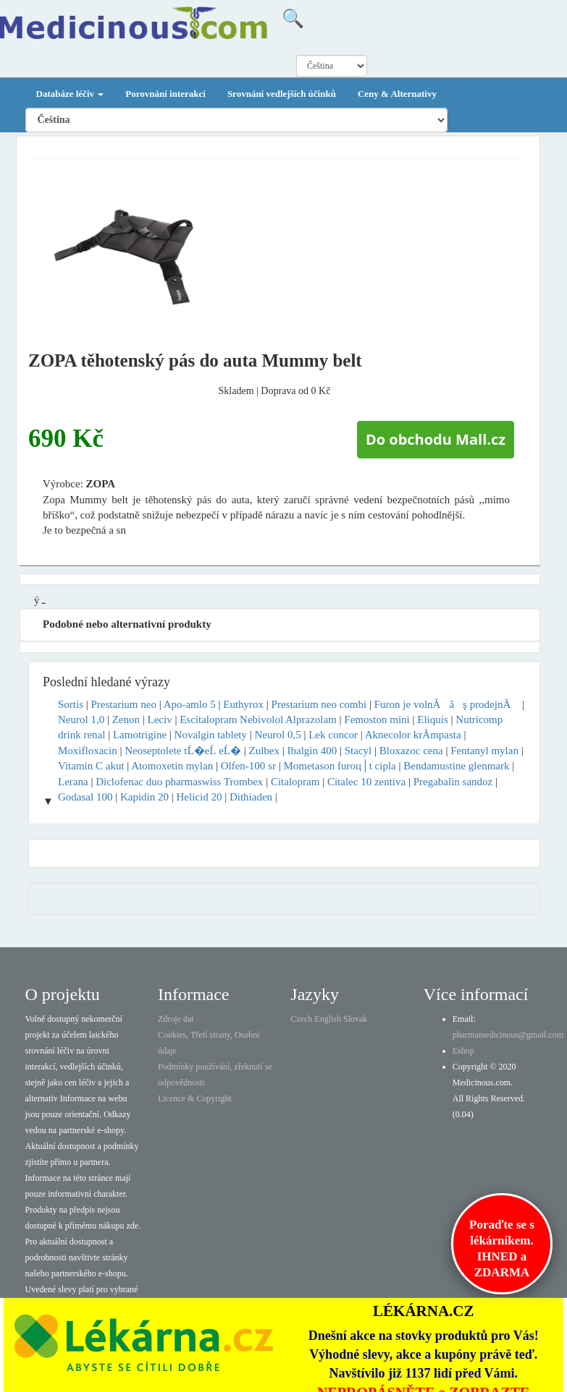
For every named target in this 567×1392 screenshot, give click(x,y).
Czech (301, 1019)
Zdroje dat (176, 1019)
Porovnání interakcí (165, 93)
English (327, 1019)
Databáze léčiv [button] (70, 93)
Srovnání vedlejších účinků (281, 93)
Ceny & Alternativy (397, 93)
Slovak (355, 1019)
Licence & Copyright (195, 1098)
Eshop (463, 1051)
